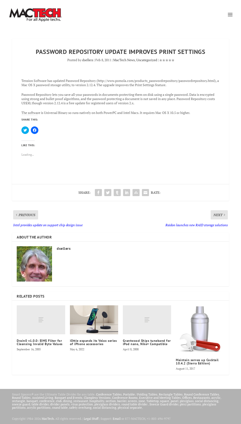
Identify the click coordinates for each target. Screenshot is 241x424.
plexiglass (187, 401)
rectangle (18, 401)
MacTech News (124, 60)
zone (141, 401)
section (111, 401)
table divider (40, 404)
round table (60, 407)
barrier (121, 401)
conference (47, 401)
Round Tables (21, 398)
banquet (32, 401)
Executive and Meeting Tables (160, 398)
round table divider (134, 404)
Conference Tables (109, 394)
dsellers (87, 60)
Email (117, 418)
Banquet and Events (68, 398)
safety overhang (80, 407)
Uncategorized (146, 60)
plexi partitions (190, 404)
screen (132, 401)
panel (174, 401)
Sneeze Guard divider (163, 404)
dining (67, 401)
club (59, 401)
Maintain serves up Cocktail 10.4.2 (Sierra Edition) (197, 361)
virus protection (82, 404)
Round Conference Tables (201, 394)
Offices (187, 398)
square (164, 401)
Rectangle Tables (171, 394)
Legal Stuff (91, 418)
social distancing (206, 401)
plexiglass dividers (107, 404)
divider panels (60, 404)
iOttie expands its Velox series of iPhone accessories (93, 342)
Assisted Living (42, 398)
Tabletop (152, 401)
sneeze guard (21, 404)
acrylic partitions (39, 407)
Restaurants (201, 398)
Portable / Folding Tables (140, 394)
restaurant (80, 401)
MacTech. (48, 418)
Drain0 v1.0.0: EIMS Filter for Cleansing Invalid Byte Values (40, 342)
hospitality (96, 401)
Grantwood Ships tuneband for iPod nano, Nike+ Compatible (147, 342)
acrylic (216, 398)
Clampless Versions (97, 398)
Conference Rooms (125, 398)
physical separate (130, 407)
